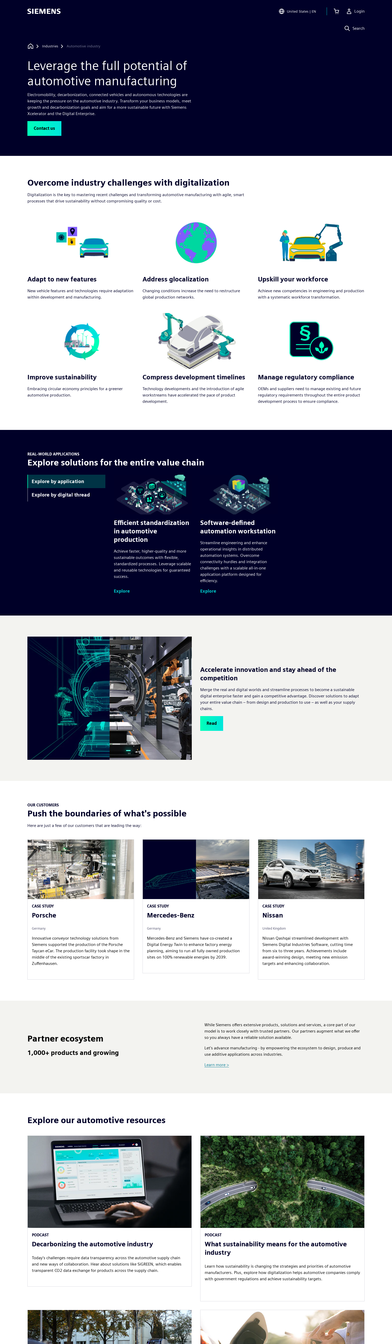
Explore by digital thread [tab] (61, 495)
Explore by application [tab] (58, 481)
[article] (282, 1218)
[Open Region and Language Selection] (297, 11)
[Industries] (50, 46)
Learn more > (216, 1064)
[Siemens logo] (44, 11)
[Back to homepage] (30, 46)
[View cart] (336, 11)
